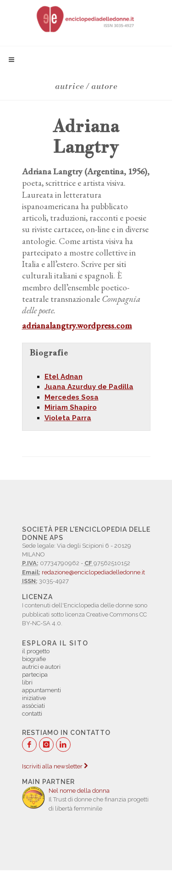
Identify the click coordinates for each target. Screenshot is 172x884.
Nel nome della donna (79, 790)
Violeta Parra (67, 418)
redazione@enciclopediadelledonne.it (93, 572)
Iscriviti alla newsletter (55, 766)
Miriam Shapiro (70, 407)
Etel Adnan (63, 377)
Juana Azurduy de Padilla (88, 387)
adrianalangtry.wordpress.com (77, 325)
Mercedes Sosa (71, 397)
